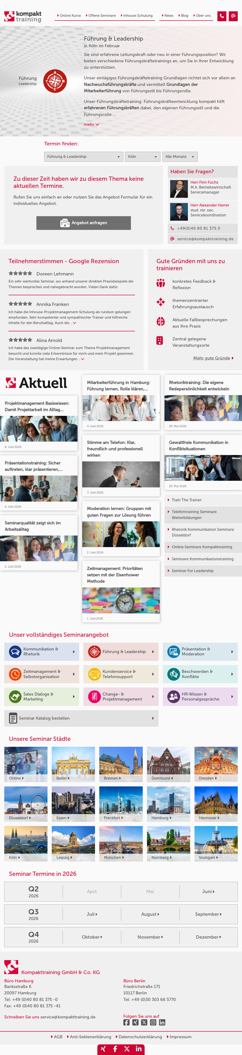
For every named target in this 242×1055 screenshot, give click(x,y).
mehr (91, 124)
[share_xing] (103, 1049)
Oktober (92, 937)
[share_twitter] (127, 1049)
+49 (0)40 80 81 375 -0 (35, 999)
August (150, 914)
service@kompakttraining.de (67, 1017)
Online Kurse (69, 15)
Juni (208, 891)
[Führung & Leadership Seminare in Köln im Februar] (221, 16)
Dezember (208, 937)
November (150, 937)
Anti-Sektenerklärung (89, 1036)
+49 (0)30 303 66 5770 (153, 999)
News (167, 15)
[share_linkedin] (139, 1049)
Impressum (178, 1036)
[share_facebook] (115, 1049)
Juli (92, 914)
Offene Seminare (101, 15)
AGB (56, 1036)
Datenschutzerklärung (138, 1036)
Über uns (202, 15)
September (208, 914)
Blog (183, 15)
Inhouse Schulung (137, 15)
